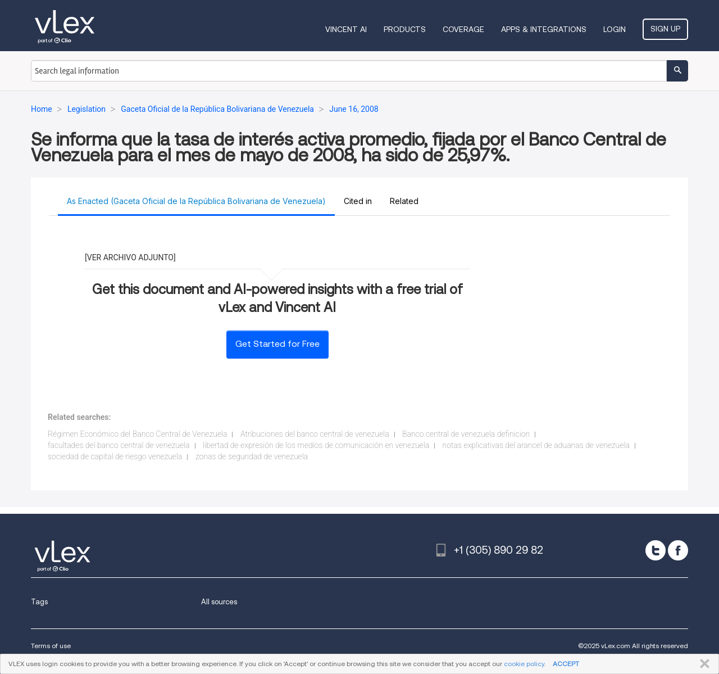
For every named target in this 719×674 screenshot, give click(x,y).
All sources (219, 602)
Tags (39, 602)
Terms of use (51, 645)
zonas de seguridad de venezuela (251, 456)
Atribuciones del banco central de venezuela (314, 433)
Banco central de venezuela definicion (466, 433)
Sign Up (665, 28)
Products (405, 29)
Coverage (463, 29)
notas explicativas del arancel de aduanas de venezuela (536, 445)
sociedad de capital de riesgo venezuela (115, 456)
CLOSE (702, 664)
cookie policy (524, 663)
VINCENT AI (346, 29)
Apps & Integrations (543, 29)
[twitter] (655, 550)
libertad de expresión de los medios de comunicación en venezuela (316, 445)
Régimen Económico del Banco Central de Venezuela (137, 433)
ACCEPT (566, 663)
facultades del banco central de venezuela (119, 445)
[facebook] (678, 550)
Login (614, 29)
